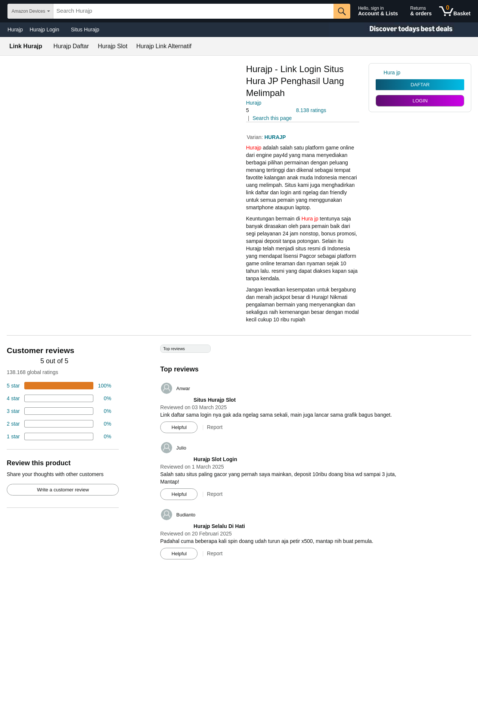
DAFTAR (419, 84)
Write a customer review (63, 490)
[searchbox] (193, 11)
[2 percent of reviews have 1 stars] (59, 436)
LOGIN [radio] (420, 101)
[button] (267, 110)
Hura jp (309, 219)
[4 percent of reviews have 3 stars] (59, 411)
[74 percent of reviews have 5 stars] (59, 385)
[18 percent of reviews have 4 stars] (59, 398)
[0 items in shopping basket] (455, 11)
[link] (380, 72)
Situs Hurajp (85, 30)
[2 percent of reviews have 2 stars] (59, 423)
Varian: (255, 137)
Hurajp (15, 30)
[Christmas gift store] (403, 29)
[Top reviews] (239, 454)
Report (215, 427)
